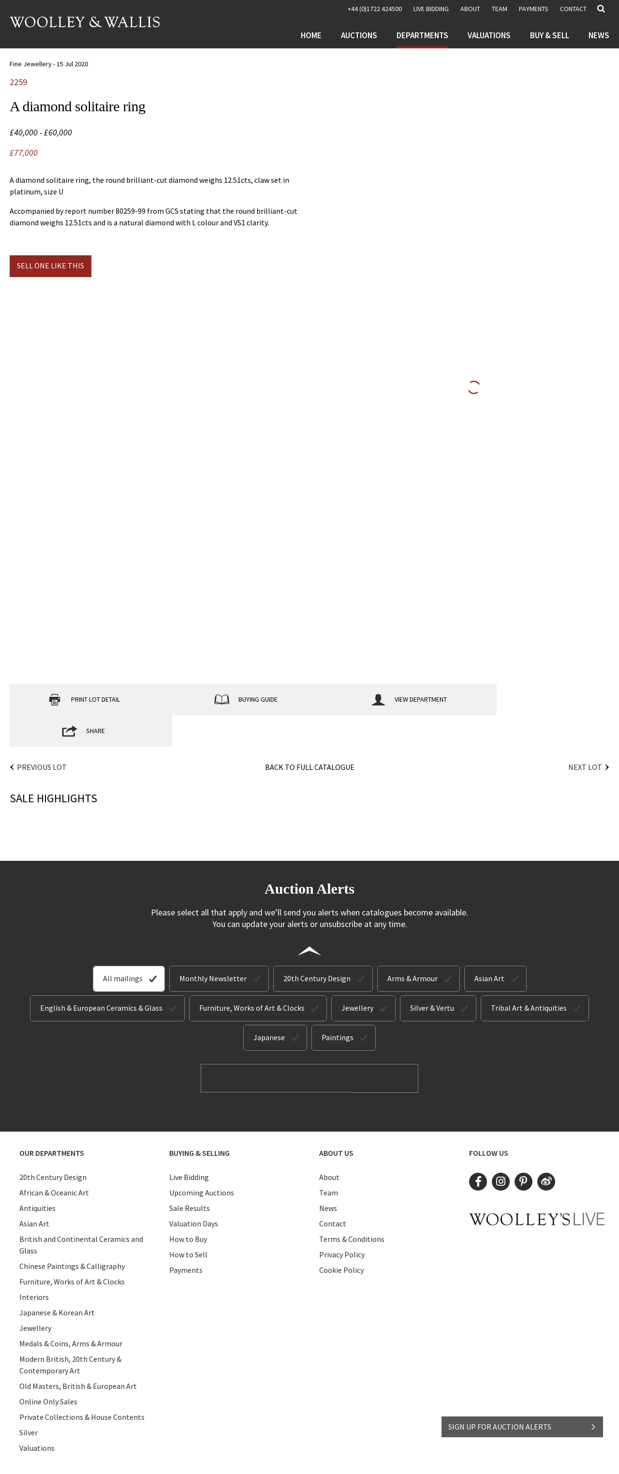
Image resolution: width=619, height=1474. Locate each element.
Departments (422, 35)
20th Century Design (317, 947)
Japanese (269, 1006)
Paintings (338, 1006)
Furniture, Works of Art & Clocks (252, 976)
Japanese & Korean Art (57, 1280)
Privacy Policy (342, 1222)
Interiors (34, 1265)
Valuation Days (193, 1191)
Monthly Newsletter (213, 947)
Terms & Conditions (351, 1207)
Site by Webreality (393, 1458)
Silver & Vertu (432, 976)
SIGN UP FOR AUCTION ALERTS (522, 1424)
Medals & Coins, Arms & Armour (70, 1311)
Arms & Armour (412, 947)
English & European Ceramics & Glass (101, 976)
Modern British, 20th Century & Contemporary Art (70, 1332)
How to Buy (188, 1207)
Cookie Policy (341, 1238)
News (599, 35)
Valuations (489, 35)
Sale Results (189, 1176)
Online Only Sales (48, 1369)
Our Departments (51, 1121)
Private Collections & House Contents (82, 1385)
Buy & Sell (549, 35)
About (470, 8)
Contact (573, 8)
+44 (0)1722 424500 (375, 8)
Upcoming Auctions (201, 1160)
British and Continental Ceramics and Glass (81, 1212)
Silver (28, 1400)
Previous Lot (42, 735)
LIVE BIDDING (431, 8)
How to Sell (188, 1222)
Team (499, 8)
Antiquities (37, 1176)
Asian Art (489, 947)
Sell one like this (50, 265)
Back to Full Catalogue (309, 735)
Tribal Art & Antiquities (529, 976)
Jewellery (357, 976)
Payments (533, 8)
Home (311, 35)
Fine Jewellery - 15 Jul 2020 (49, 63)
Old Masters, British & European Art (78, 1354)
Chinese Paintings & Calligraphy (72, 1234)
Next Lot (585, 735)
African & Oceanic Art (54, 1160)
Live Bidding (189, 1145)
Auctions (359, 35)
